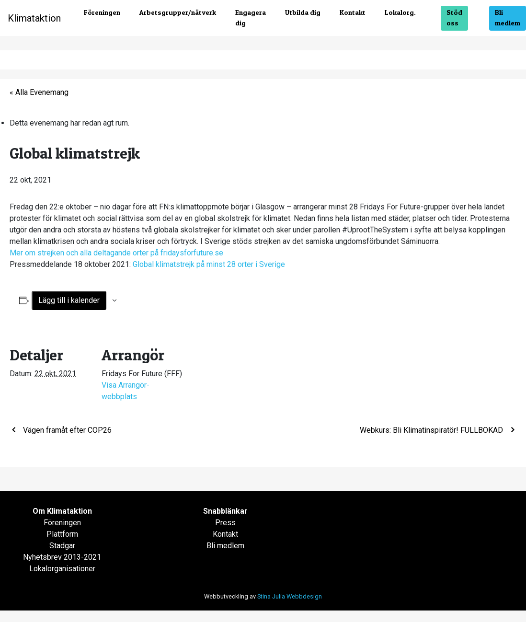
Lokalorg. (400, 12)
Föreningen (102, 12)
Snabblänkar (225, 511)
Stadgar (62, 545)
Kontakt (353, 12)
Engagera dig (250, 17)
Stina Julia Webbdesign (289, 596)
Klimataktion (34, 18)
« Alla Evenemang (39, 92)
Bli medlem (507, 17)
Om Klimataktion (62, 511)
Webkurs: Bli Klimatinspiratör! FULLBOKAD (432, 430)
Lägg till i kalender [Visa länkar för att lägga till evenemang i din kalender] (69, 300)
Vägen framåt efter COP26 (66, 430)
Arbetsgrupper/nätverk (177, 12)
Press (225, 522)
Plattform (62, 534)
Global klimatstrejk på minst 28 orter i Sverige (209, 264)
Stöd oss (454, 17)
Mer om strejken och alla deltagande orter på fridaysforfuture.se (116, 252)
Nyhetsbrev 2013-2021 (62, 557)
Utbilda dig (302, 12)
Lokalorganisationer (62, 568)
